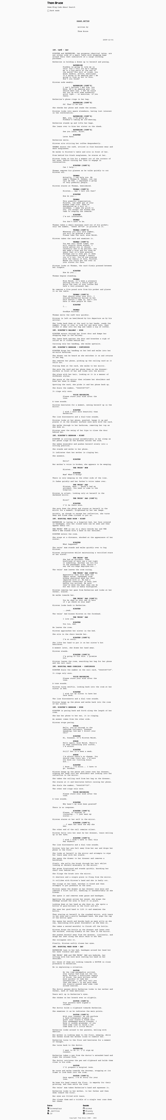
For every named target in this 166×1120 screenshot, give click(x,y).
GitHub (87, 1108)
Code (60, 7)
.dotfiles (53, 1111)
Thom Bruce (55, 3)
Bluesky (88, 1111)
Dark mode (54, 10)
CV (49, 1113)
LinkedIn (88, 1113)
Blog (55, 7)
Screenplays (54, 1108)
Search (72, 7)
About (65, 7)
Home (49, 7)
